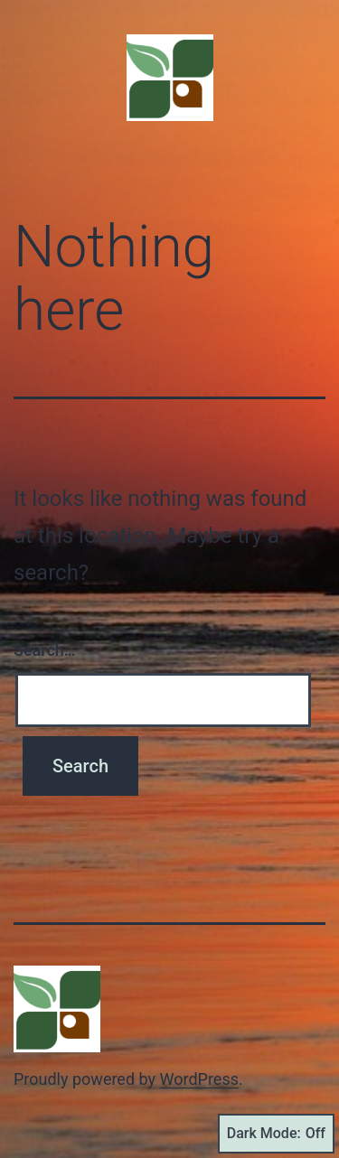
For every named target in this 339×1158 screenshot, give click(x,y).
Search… (45, 649)
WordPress (199, 1078)
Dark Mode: (276, 1133)
